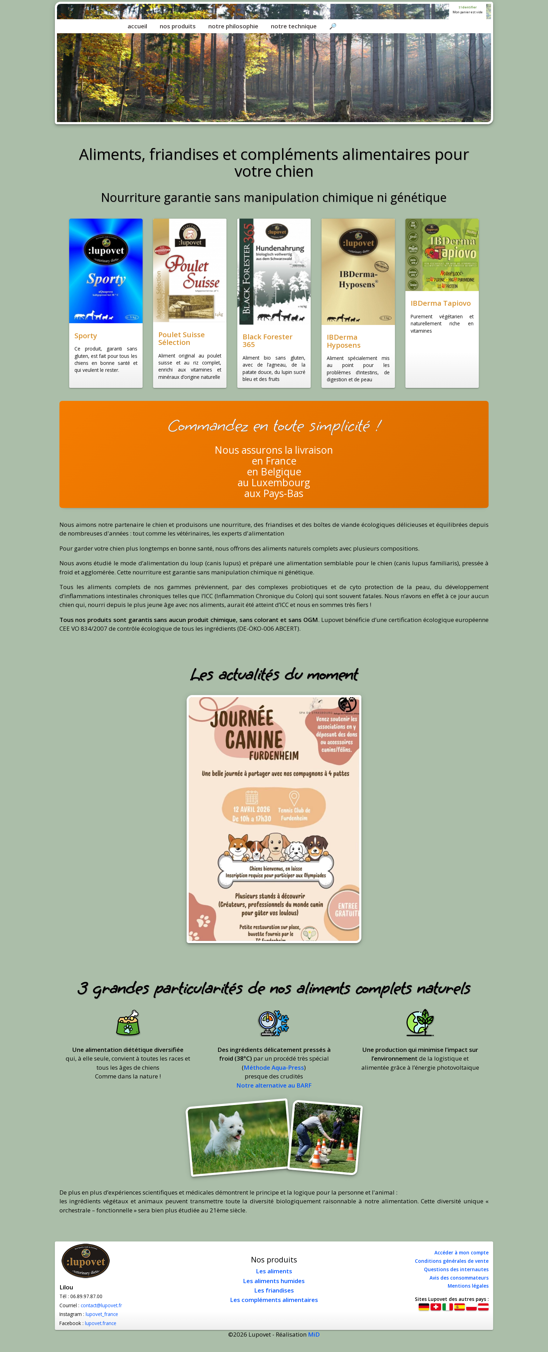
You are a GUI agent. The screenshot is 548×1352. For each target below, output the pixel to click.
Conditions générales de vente (452, 1261)
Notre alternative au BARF (274, 1085)
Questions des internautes (456, 1269)
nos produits (178, 26)
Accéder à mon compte (461, 1252)
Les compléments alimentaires (274, 1300)
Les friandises (274, 1290)
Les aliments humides (274, 1281)
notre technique (294, 26)
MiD (314, 1334)
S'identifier (468, 7)
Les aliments (274, 1271)
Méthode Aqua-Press (274, 1067)
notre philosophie (233, 26)
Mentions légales (468, 1285)
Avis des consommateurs (459, 1277)
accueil (137, 26)
